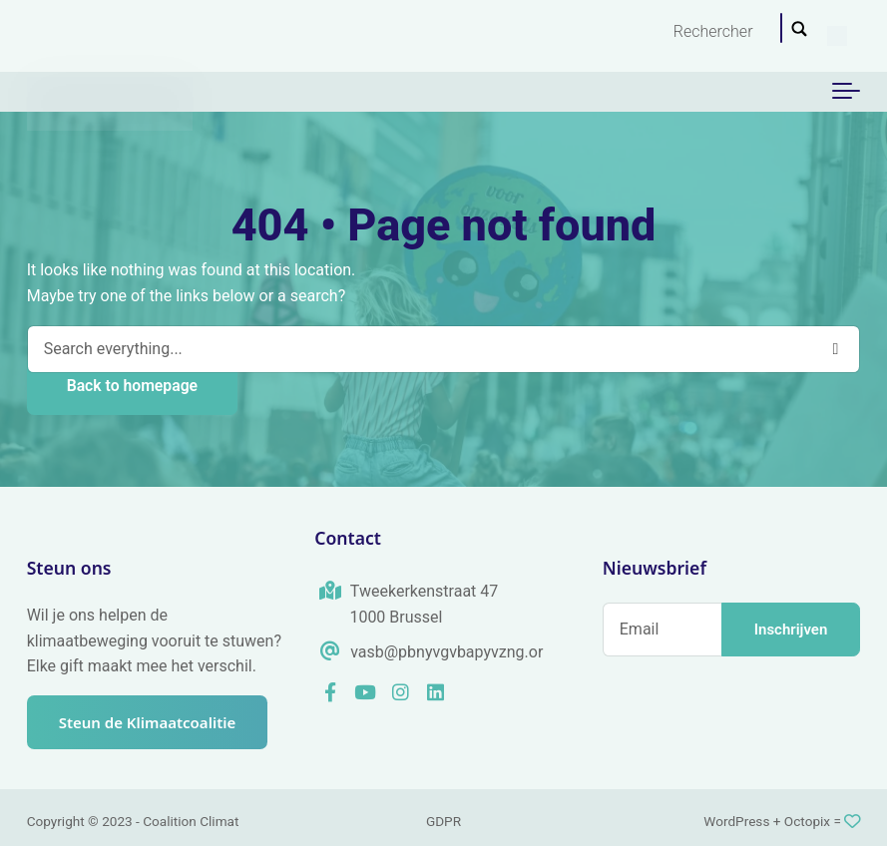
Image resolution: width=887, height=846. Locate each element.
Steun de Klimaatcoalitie (147, 722)
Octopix (807, 821)
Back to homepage (132, 385)
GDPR (443, 821)
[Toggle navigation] (846, 92)
